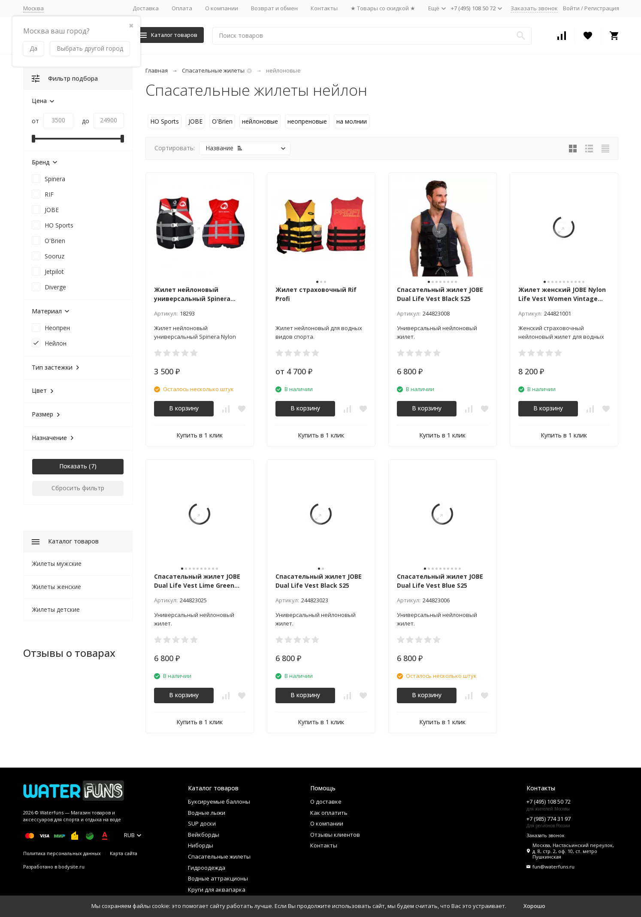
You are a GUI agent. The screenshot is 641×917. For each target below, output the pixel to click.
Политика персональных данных (62, 853)
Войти (571, 8)
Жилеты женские (56, 587)
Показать (73, 466)
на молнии (351, 121)
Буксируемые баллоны (219, 801)
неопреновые (307, 121)
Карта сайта (123, 853)
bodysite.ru (71, 866)
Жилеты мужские (57, 563)
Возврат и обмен (274, 8)
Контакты (324, 8)
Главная (156, 70)
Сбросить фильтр (77, 488)
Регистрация (601, 8)
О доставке (326, 801)
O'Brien (222, 121)
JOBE (195, 121)
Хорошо (534, 906)
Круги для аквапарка (216, 889)
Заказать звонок (534, 8)
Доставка (146, 8)
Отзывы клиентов (335, 834)
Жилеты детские (56, 609)
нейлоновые (260, 121)
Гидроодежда (206, 867)
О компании (221, 8)
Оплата (182, 8)
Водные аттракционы (218, 878)
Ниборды (200, 845)
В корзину (184, 408)
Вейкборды (203, 834)
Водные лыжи (206, 813)
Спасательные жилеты (213, 70)
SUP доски (202, 823)
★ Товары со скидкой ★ (383, 8)
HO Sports (164, 121)
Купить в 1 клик (199, 435)
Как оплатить (329, 813)
